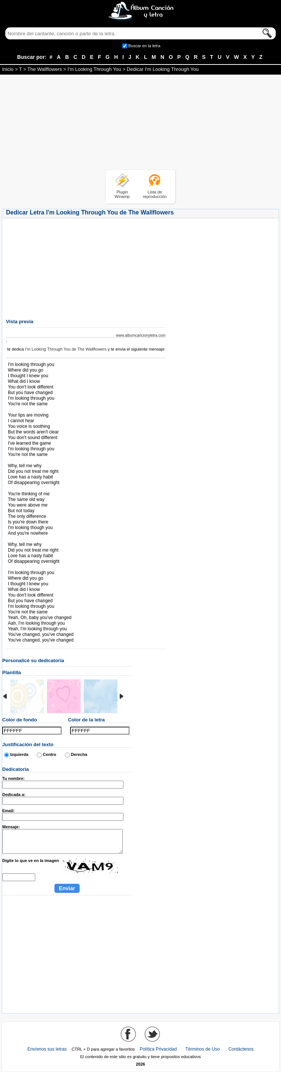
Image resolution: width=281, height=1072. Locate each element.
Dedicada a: (14, 794)
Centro (49, 754)
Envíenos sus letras (47, 1049)
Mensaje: (11, 827)
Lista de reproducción (155, 194)
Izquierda (19, 754)
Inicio (8, 69)
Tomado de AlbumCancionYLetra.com (39, 567)
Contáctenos (241, 1049)
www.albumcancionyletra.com (140, 335)
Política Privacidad (158, 1049)
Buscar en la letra (144, 45)
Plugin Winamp (121, 194)
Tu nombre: (13, 778)
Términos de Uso (202, 1049)
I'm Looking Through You (94, 69)
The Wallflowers (44, 69)
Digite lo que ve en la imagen (30, 860)
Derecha (79, 754)
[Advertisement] (141, 123)
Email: (8, 810)
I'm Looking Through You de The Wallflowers (66, 349)
